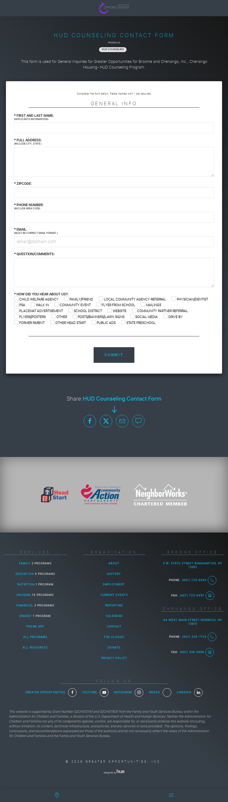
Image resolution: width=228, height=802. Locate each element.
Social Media (144, 317)
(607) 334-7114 (199, 637)
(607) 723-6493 (199, 580)
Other (59, 317)
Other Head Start (68, 323)
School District (85, 311)
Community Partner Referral (160, 311)
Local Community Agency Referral (132, 299)
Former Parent (29, 323)
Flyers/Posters (30, 317)
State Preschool (138, 323)
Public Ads (103, 323)
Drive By (173, 317)
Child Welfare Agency (36, 299)
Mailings (151, 305)
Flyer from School (115, 305)
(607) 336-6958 (197, 652)
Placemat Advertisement (38, 311)
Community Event (73, 305)
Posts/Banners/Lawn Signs (98, 317)
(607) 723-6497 (197, 595)
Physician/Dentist (190, 299)
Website (117, 311)
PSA (19, 305)
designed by (114, 773)
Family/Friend (78, 299)
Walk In (40, 305)
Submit (114, 355)
